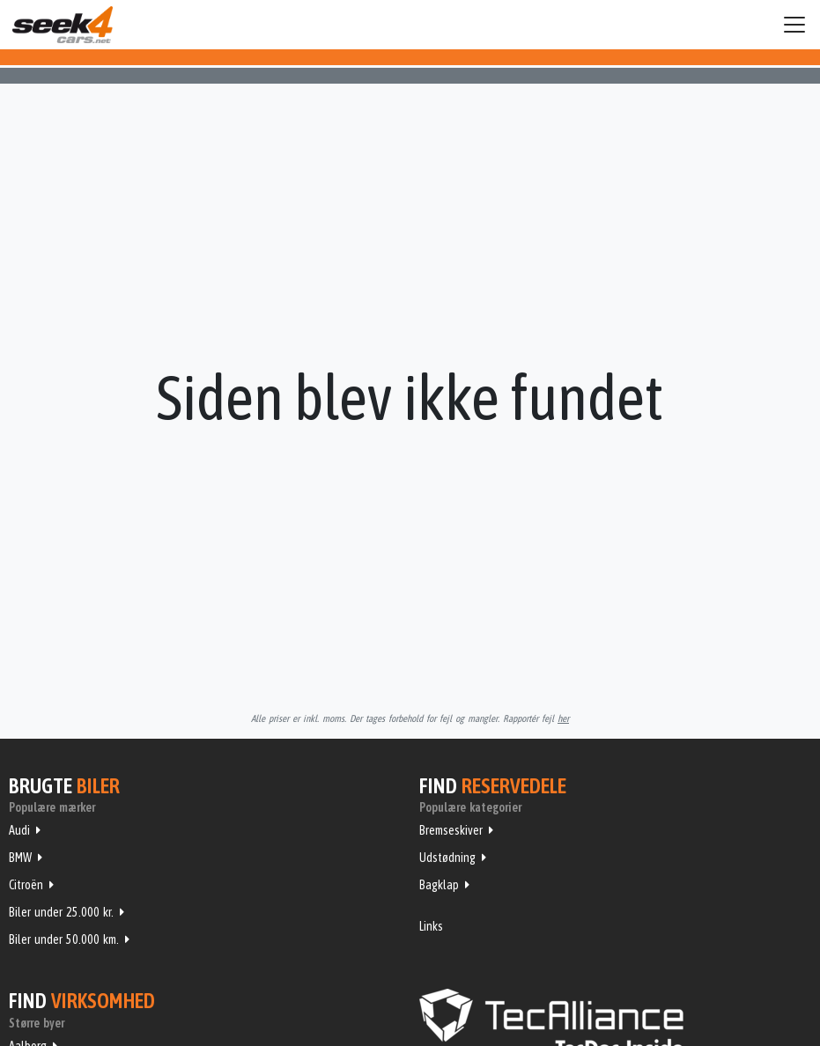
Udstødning (447, 858)
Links (431, 926)
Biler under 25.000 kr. (61, 912)
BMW (20, 858)
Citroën (26, 885)
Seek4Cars (62, 24)
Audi (19, 830)
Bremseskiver (451, 830)
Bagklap (439, 885)
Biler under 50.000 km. (64, 939)
